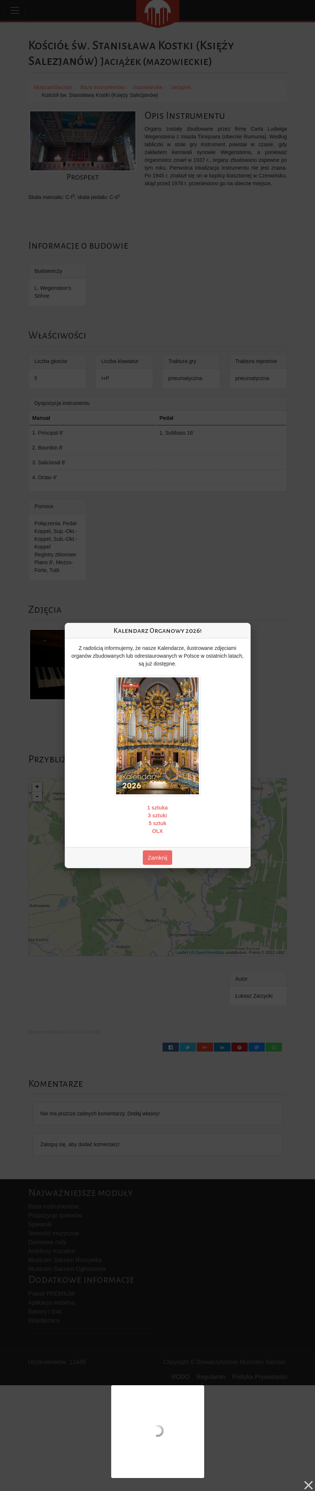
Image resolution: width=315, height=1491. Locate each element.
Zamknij (157, 857)
